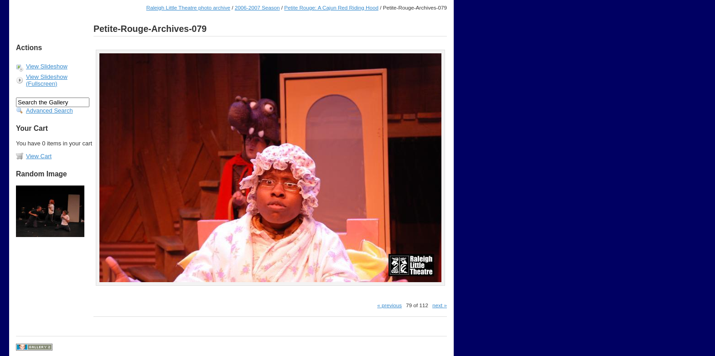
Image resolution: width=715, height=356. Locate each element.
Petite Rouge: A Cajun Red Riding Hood (331, 7)
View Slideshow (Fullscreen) (46, 80)
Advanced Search (49, 110)
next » (439, 305)
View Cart (39, 156)
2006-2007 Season (257, 7)
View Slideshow (46, 66)
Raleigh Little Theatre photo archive (188, 7)
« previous (389, 305)
